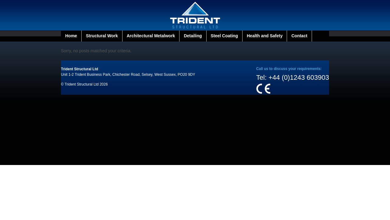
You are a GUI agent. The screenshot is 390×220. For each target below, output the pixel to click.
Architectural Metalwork (151, 35)
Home (71, 35)
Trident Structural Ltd (79, 69)
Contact (299, 35)
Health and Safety (264, 35)
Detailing (193, 35)
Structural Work (102, 35)
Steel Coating (224, 35)
